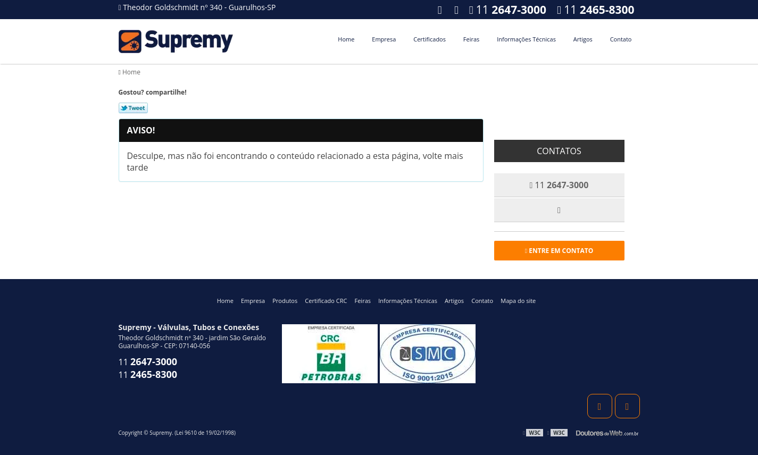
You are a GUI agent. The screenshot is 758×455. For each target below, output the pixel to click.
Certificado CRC (326, 301)
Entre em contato (559, 250)
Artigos (583, 39)
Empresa (384, 39)
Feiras (471, 39)
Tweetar (133, 108)
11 (595, 9)
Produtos (284, 301)
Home (346, 39)
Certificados (429, 39)
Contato (621, 39)
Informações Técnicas (526, 39)
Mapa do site (518, 301)
